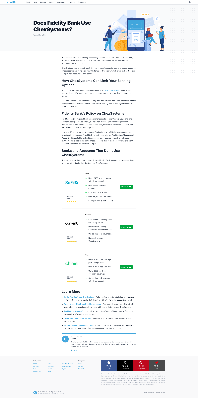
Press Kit (81, 369)
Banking (35, 366)
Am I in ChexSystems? (73, 311)
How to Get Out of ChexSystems (78, 318)
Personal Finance (67, 363)
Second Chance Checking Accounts (79, 325)
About (80, 363)
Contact (80, 366)
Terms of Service (149, 392)
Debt (34, 369)
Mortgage (51, 366)
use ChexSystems (112, 90)
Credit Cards (37, 371)
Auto (49, 363)
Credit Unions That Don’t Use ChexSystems (82, 304)
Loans (49, 371)
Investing (50, 369)
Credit (35, 363)
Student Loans (66, 366)
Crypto (64, 369)
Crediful (74, 338)
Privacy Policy (160, 392)
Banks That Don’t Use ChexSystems (79, 297)
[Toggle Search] (190, 2)
